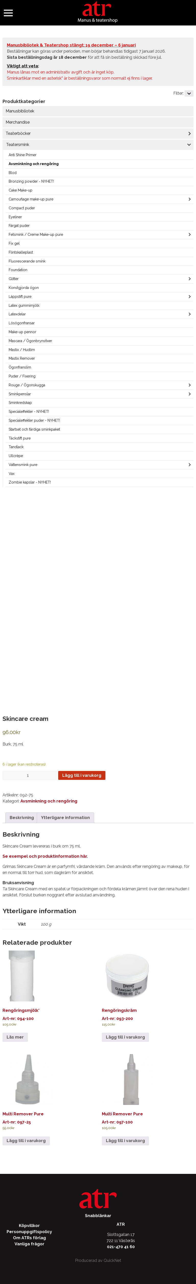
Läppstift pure (20, 297)
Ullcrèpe (16, 456)
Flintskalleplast (21, 252)
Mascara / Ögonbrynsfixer (30, 341)
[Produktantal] (30, 775)
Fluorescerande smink (27, 261)
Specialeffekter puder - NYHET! (34, 420)
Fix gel (14, 243)
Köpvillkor (29, 1225)
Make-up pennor (22, 332)
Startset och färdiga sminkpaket (34, 429)
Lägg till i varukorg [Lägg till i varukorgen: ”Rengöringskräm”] (125, 1037)
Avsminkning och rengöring (34, 164)
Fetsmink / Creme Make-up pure (36, 234)
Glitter (14, 279)
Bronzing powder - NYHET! (31, 181)
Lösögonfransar (22, 323)
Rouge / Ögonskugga (27, 385)
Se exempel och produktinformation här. (45, 856)
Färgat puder (19, 226)
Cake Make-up (20, 190)
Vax (12, 474)
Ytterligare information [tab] (65, 817)
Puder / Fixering (22, 376)
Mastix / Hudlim (22, 350)
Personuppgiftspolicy (29, 1231)
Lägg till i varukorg (81, 775)
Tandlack (16, 447)
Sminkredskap (20, 403)
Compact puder (22, 208)
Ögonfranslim (20, 367)
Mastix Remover (22, 358)
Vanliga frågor (29, 1244)
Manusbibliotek (20, 111)
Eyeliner (15, 217)
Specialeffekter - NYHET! (29, 412)
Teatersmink (17, 144)
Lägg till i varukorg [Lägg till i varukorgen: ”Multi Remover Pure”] (26, 1140)
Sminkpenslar (20, 394)
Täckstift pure (20, 438)
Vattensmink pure (23, 465)
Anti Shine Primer (22, 155)
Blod (13, 173)
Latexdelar (17, 314)
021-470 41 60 (121, 1246)
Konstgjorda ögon (24, 288)
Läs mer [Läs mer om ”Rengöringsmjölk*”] (15, 1037)
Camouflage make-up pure (31, 199)
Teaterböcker (18, 133)
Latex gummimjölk (24, 305)
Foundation (18, 270)
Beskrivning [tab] (22, 817)
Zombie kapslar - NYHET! (30, 482)
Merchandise (18, 122)
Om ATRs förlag (29, 1237)
